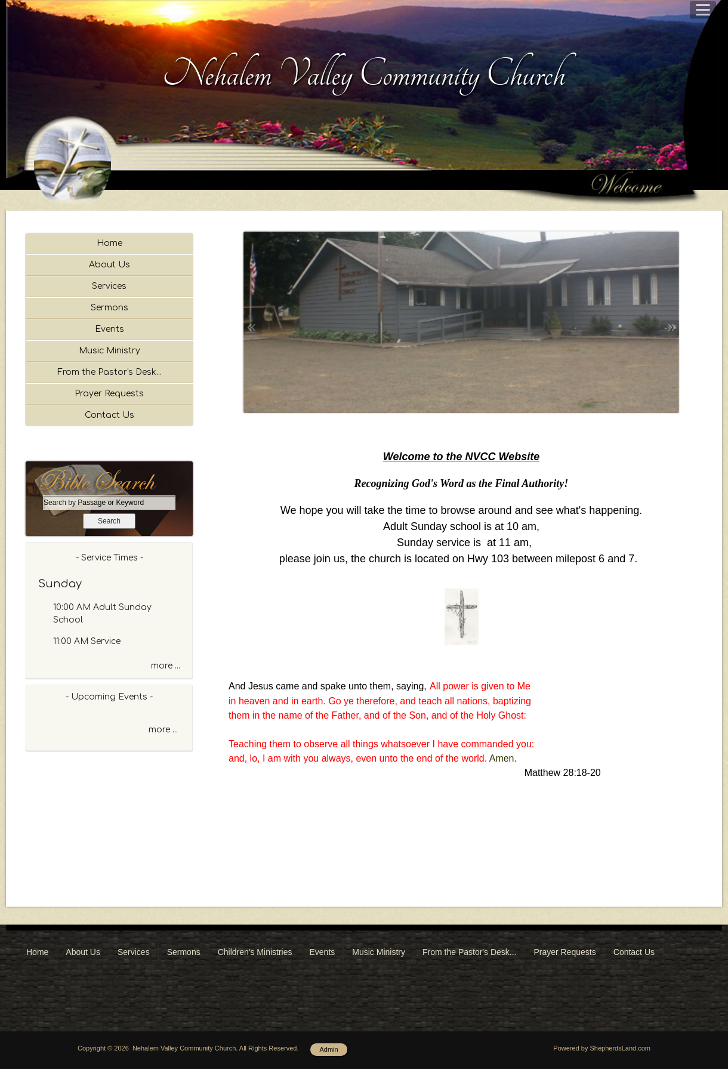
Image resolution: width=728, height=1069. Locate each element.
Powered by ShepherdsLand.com (601, 1048)
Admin (328, 1049)
